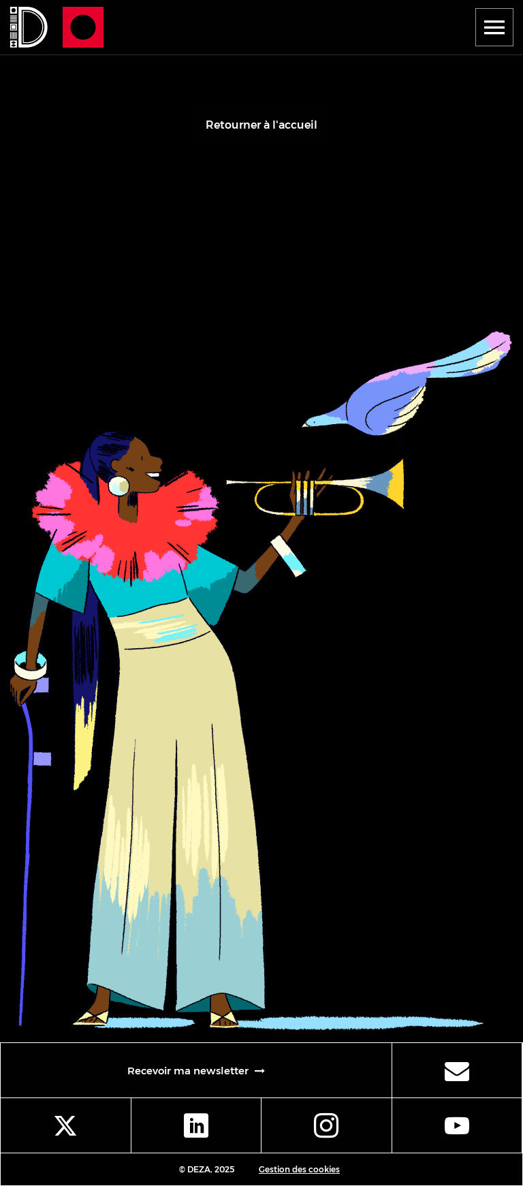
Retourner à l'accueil (261, 124)
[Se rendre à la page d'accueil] (27, 27)
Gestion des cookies (299, 1169)
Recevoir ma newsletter (256, 1073)
